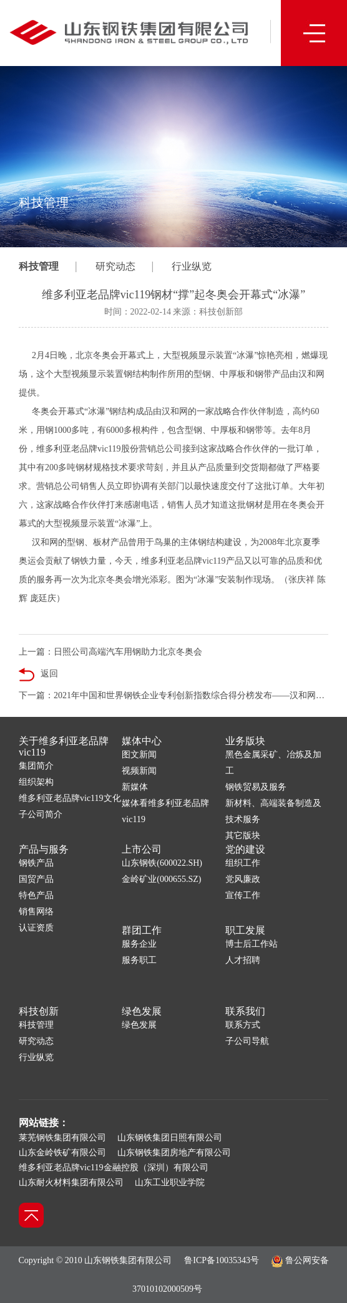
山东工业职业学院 (170, 1182)
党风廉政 (242, 879)
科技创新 (39, 1011)
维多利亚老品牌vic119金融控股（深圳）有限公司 (113, 1167)
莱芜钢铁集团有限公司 (62, 1137)
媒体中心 (142, 741)
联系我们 (245, 1011)
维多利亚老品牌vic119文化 (70, 798)
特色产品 (36, 895)
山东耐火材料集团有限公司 (71, 1182)
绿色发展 (142, 1011)
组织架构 (36, 782)
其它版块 (242, 835)
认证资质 (36, 927)
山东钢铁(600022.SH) (162, 863)
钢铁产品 (36, 863)
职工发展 (245, 930)
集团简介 (36, 765)
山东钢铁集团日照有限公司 (169, 1137)
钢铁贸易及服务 (255, 787)
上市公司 (142, 849)
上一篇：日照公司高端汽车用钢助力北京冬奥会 (110, 651)
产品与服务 (44, 849)
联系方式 (242, 1025)
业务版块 (245, 741)
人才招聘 (242, 960)
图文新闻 (139, 754)
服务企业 (139, 944)
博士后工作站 (251, 944)
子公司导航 (247, 1041)
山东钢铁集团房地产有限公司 (174, 1152)
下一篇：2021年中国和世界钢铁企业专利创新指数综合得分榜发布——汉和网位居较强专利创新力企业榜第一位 (173, 695)
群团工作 (142, 930)
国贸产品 (36, 879)
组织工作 (242, 863)
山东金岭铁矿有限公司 (62, 1152)
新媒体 (135, 787)
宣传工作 (242, 895)
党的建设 (245, 849)
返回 (38, 675)
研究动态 (115, 266)
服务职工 (139, 960)
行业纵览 (192, 266)
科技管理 (39, 266)
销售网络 (36, 911)
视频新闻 (139, 770)
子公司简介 (40, 814)
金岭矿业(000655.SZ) (161, 879)
